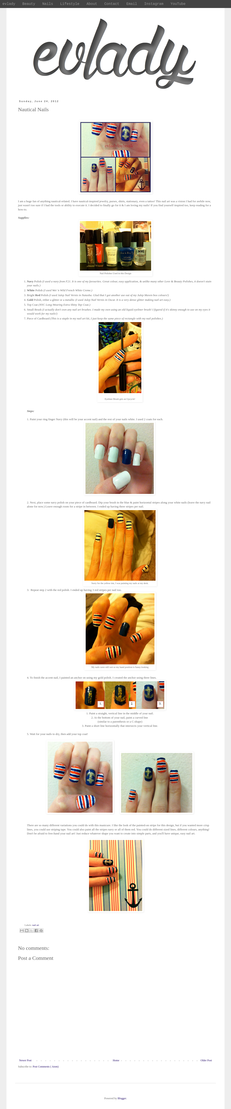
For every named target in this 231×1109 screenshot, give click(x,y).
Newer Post (25, 1060)
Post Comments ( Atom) (46, 1066)
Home (116, 1060)
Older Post (206, 1060)
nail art (35, 925)
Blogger (122, 1098)
